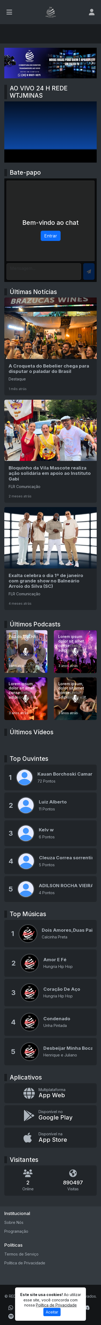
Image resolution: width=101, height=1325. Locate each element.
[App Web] (50, 1093)
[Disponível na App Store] (50, 1138)
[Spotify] (10, 1316)
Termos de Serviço (21, 1254)
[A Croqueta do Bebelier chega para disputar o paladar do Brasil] (50, 346)
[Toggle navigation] (9, 12)
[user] (92, 12)
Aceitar (52, 1312)
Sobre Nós (13, 1222)
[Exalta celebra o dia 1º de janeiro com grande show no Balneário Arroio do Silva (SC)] (50, 558)
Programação (16, 1231)
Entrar (50, 235)
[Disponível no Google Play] (50, 1115)
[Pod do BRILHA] (25, 651)
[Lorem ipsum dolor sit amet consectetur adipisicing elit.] (75, 651)
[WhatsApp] (10, 1308)
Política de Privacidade (24, 1263)
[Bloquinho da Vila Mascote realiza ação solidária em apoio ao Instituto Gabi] (50, 451)
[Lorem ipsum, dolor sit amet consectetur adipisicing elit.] (25, 698)
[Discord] (86, 1308)
